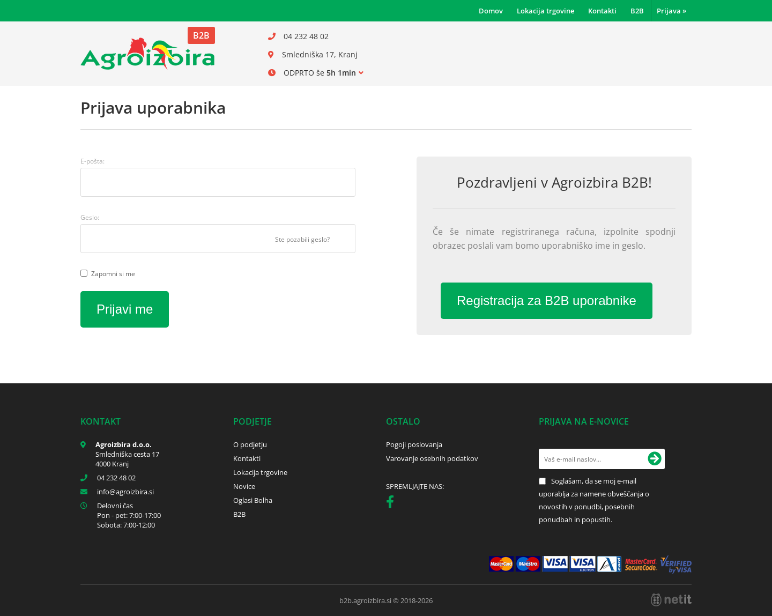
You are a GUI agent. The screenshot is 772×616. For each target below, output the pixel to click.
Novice (244, 486)
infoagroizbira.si (125, 491)
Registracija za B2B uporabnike (546, 300)
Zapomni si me (113, 273)
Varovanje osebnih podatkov (432, 458)
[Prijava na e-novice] (654, 459)
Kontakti (602, 11)
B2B (637, 11)
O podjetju (250, 444)
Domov (491, 11)
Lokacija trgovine (545, 11)
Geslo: (89, 217)
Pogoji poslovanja (414, 444)
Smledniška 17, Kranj (320, 54)
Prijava (671, 11)
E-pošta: (92, 161)
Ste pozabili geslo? (302, 239)
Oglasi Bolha (252, 500)
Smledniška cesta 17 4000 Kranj (127, 459)
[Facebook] (392, 504)
